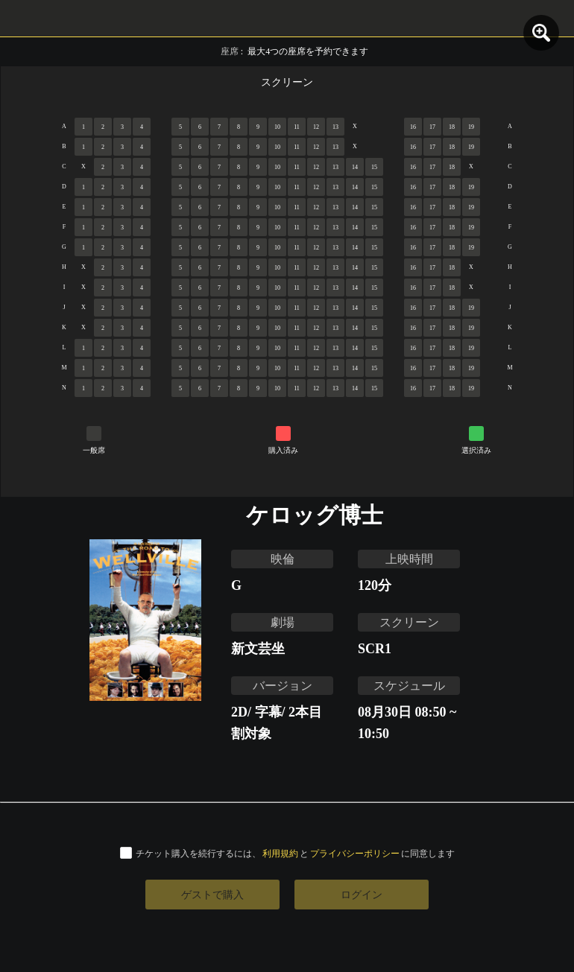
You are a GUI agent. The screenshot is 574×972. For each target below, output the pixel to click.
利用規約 (280, 853)
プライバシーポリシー (355, 853)
